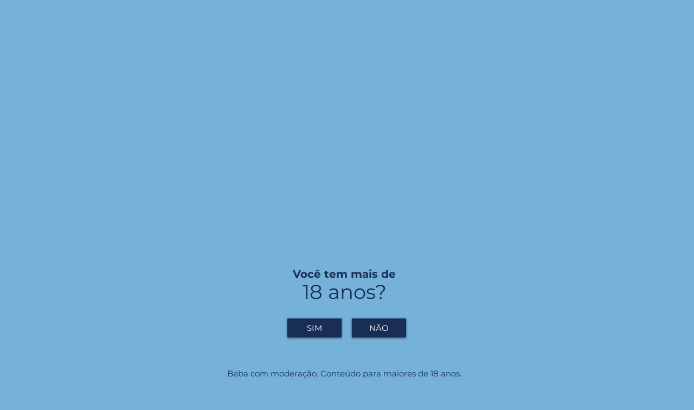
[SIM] (314, 327)
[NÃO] (379, 327)
